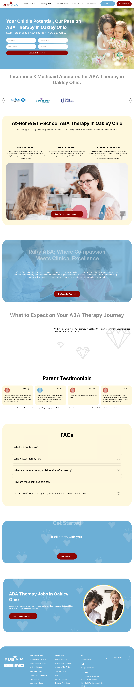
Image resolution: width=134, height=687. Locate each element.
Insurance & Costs (36, 683)
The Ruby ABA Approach (67, 294)
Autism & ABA (60, 656)
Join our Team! (60, 672)
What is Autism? (61, 659)
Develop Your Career (63, 683)
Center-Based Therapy (38, 663)
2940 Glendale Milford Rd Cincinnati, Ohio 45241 (90, 677)
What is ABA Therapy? (63, 663)
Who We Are (34, 679)
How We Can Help (36, 656)
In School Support (36, 667)
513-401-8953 (108, 4)
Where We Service (63, 4)
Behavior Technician (62, 679)
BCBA (57, 675)
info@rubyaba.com (87, 668)
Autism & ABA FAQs (62, 667)
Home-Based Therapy (38, 659)
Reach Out (118, 657)
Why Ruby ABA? (36, 672)
